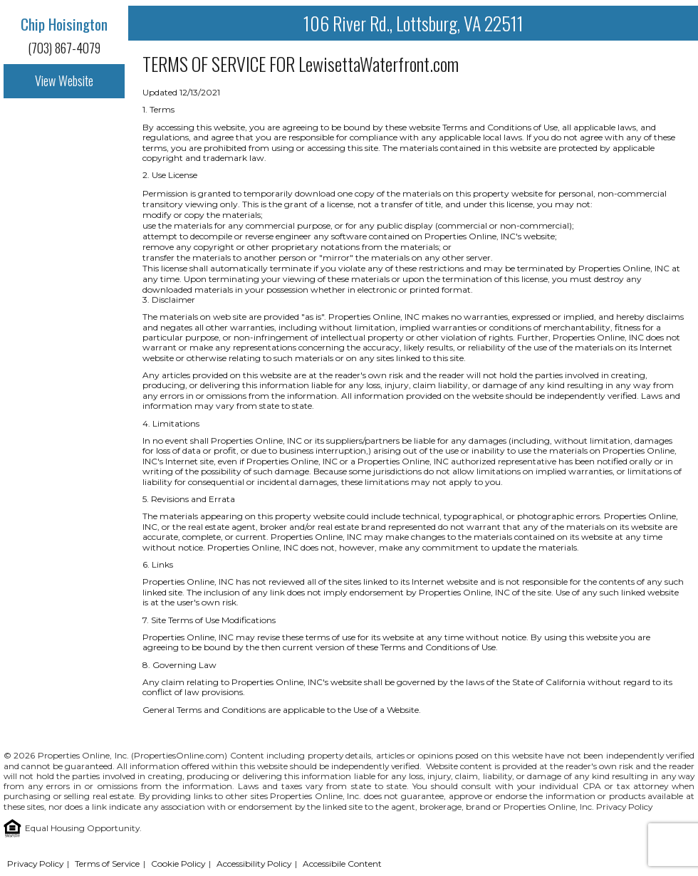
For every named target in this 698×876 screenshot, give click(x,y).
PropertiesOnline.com (179, 755)
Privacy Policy (624, 806)
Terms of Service (107, 863)
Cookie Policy (178, 863)
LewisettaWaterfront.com (378, 64)
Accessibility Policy (254, 863)
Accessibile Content (342, 863)
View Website (64, 80)
